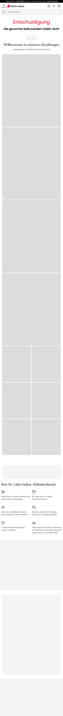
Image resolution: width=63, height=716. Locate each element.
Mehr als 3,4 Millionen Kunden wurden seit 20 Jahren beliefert (14, 513)
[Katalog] (4, 5)
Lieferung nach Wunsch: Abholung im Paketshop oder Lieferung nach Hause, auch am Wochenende (46, 530)
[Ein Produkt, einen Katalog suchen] (4, 12)
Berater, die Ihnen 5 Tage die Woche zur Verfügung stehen (44, 513)
